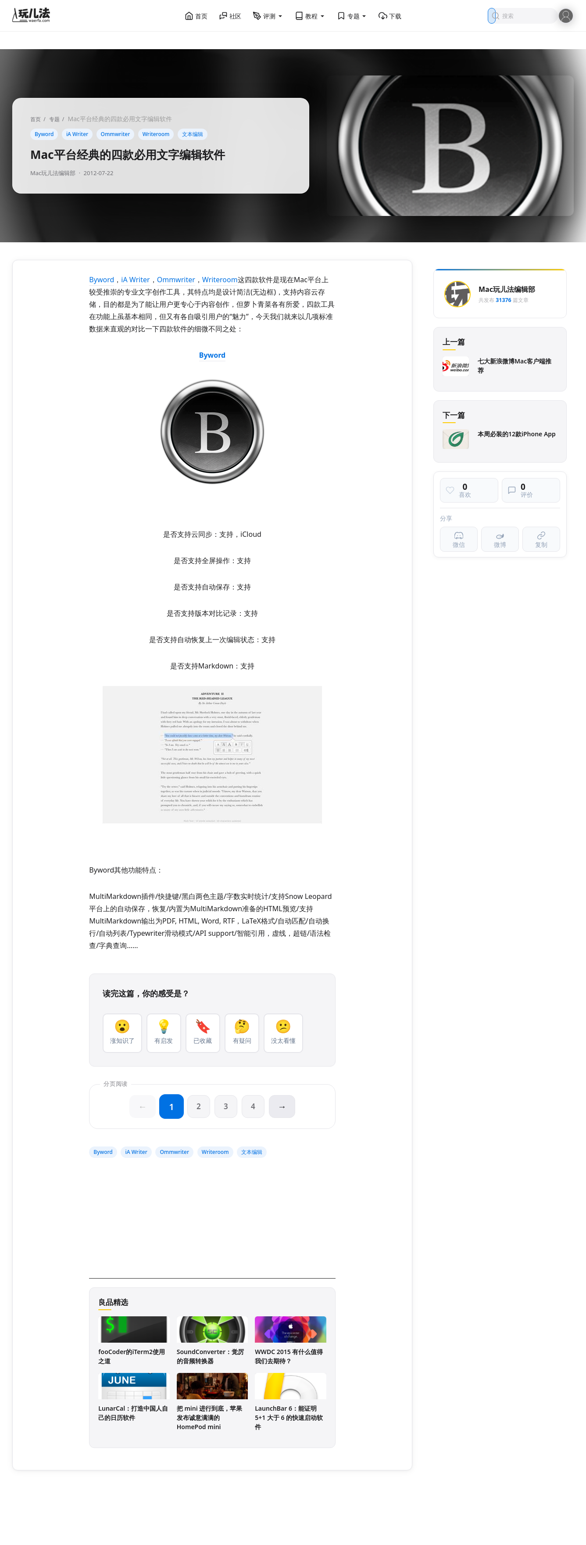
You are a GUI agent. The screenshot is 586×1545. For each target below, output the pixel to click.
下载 (390, 15)
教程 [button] (310, 15)
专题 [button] (352, 15)
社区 (230, 15)
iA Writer (77, 134)
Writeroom (156, 134)
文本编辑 (192, 134)
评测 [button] (268, 15)
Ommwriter (115, 134)
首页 (196, 15)
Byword (44, 134)
